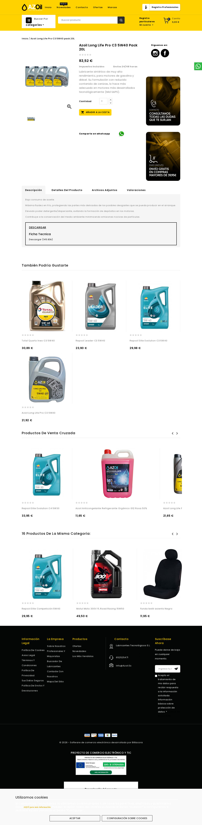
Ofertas (98, 7)
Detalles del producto (67, 190)
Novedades (64, 7)
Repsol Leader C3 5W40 (90, 340)
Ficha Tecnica (40, 234)
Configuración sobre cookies (127, 818)
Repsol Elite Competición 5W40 (41, 608)
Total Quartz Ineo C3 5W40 (38, 340)
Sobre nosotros (56, 646)
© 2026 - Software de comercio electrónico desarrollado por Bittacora (101, 742)
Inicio (48, 7)
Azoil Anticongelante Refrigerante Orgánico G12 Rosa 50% (111, 508)
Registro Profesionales (165, 7)
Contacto (82, 7)
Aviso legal (28, 655)
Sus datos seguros (33, 680)
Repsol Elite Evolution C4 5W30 (41, 508)
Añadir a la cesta (95, 112)
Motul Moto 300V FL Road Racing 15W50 (100, 608)
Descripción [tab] (33, 190)
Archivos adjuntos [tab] (104, 190)
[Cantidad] (103, 101)
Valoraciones (136, 190)
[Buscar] (91, 20)
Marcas (112, 7)
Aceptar (74, 818)
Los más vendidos (83, 656)
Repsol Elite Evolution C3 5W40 (148, 340)
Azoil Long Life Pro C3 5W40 (38, 412)
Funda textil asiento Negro (156, 608)
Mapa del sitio (55, 681)
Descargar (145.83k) (41, 239)
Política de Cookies (33, 650)
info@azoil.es (124, 665)
